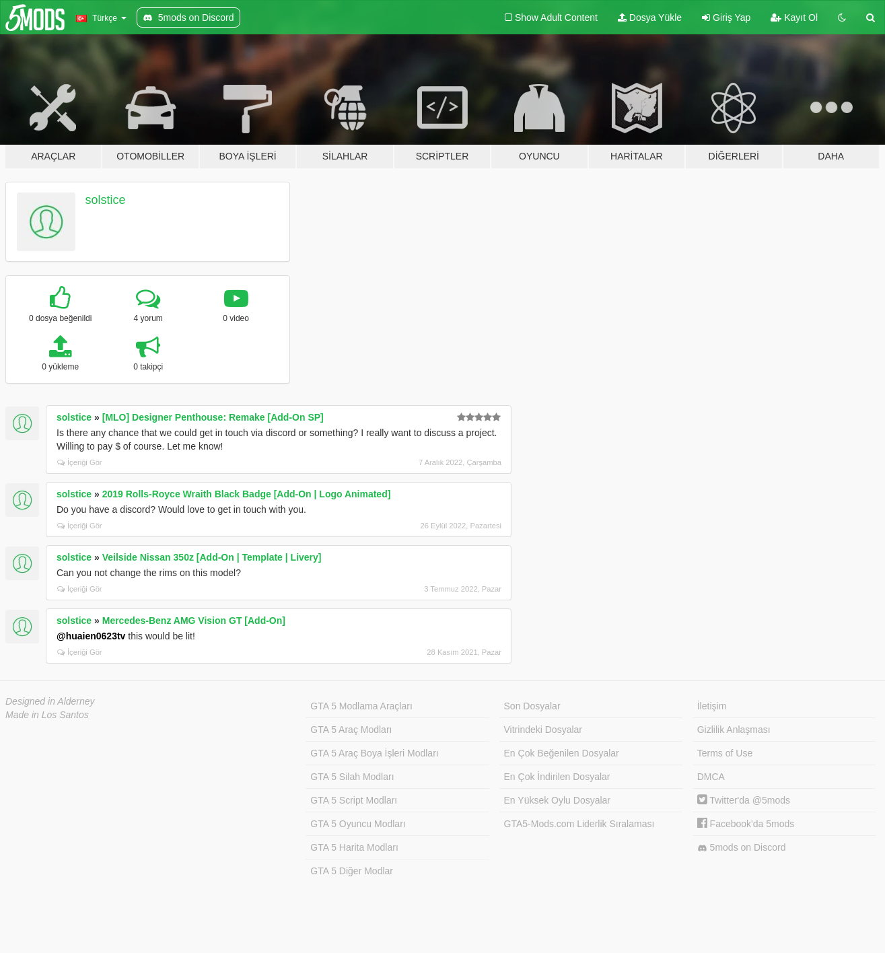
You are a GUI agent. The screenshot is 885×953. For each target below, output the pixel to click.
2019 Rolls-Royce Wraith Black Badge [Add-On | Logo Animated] (246, 494)
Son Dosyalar (532, 706)
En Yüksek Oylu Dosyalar (557, 800)
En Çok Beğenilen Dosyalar (561, 753)
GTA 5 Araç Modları (351, 729)
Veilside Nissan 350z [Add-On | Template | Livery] (212, 557)
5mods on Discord (741, 847)
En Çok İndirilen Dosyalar (557, 776)
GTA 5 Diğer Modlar (351, 871)
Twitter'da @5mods (743, 800)
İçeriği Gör (79, 462)
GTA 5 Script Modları (353, 800)
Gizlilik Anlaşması (734, 729)
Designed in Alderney (50, 701)
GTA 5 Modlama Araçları (361, 706)
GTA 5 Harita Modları (354, 847)
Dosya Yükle (650, 17)
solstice (105, 200)
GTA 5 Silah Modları (352, 776)
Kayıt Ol (794, 17)
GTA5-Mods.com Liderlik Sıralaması (579, 823)
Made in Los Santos (47, 714)
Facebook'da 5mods (746, 824)
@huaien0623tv (91, 636)
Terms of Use (724, 753)
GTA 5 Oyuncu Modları (357, 823)
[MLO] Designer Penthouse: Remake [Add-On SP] (213, 417)
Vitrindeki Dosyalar (543, 729)
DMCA (711, 776)
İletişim (712, 706)
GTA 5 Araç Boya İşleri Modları (374, 753)
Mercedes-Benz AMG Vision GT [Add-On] (193, 620)
